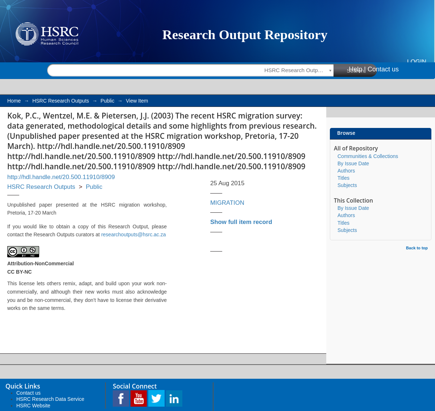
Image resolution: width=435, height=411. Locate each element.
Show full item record (241, 222)
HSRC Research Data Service (50, 399)
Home (14, 101)
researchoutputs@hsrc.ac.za (133, 234)
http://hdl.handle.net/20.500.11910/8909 (61, 177)
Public (107, 101)
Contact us (383, 69)
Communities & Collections (367, 156)
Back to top (417, 248)
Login (416, 61)
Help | (357, 69)
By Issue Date (353, 163)
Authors (346, 171)
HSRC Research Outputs (60, 101)
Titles (343, 178)
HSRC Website (33, 405)
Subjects (347, 185)
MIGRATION (227, 202)
